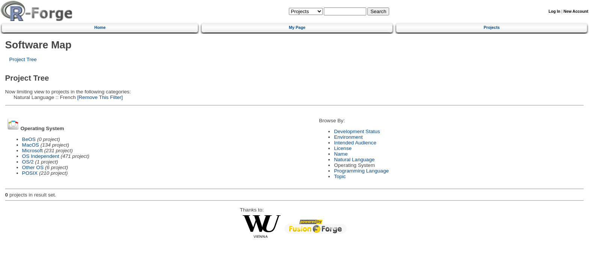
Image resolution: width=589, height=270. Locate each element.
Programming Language (361, 171)
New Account (575, 11)
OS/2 (28, 162)
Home (100, 27)
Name (340, 154)
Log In (554, 11)
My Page (297, 27)
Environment (348, 137)
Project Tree (23, 59)
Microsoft (32, 150)
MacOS (30, 145)
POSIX (30, 173)
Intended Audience (355, 143)
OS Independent (40, 156)
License (343, 148)
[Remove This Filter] (99, 97)
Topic (340, 176)
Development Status (357, 131)
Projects (491, 27)
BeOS (29, 139)
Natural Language (354, 159)
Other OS (33, 167)
